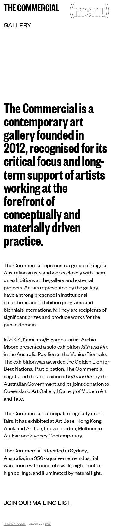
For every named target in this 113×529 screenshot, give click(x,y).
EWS (48, 523)
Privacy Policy (15, 523)
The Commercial (31, 7)
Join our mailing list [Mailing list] (37, 502)
